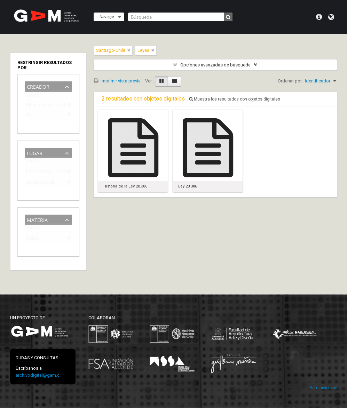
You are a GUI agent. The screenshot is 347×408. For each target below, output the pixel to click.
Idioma (331, 17)
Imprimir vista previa (117, 80)
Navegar (107, 16)
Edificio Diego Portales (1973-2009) (43, 172)
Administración (323, 387)
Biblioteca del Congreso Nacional (43, 106)
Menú (319, 17)
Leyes (32, 239)
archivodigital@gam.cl (38, 375)
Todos (32, 95)
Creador (38, 86)
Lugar (34, 152)
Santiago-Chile (40, 183)
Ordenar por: (290, 80)
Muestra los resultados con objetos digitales (234, 99)
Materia (37, 219)
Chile (31, 116)
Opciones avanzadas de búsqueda (215, 64)
